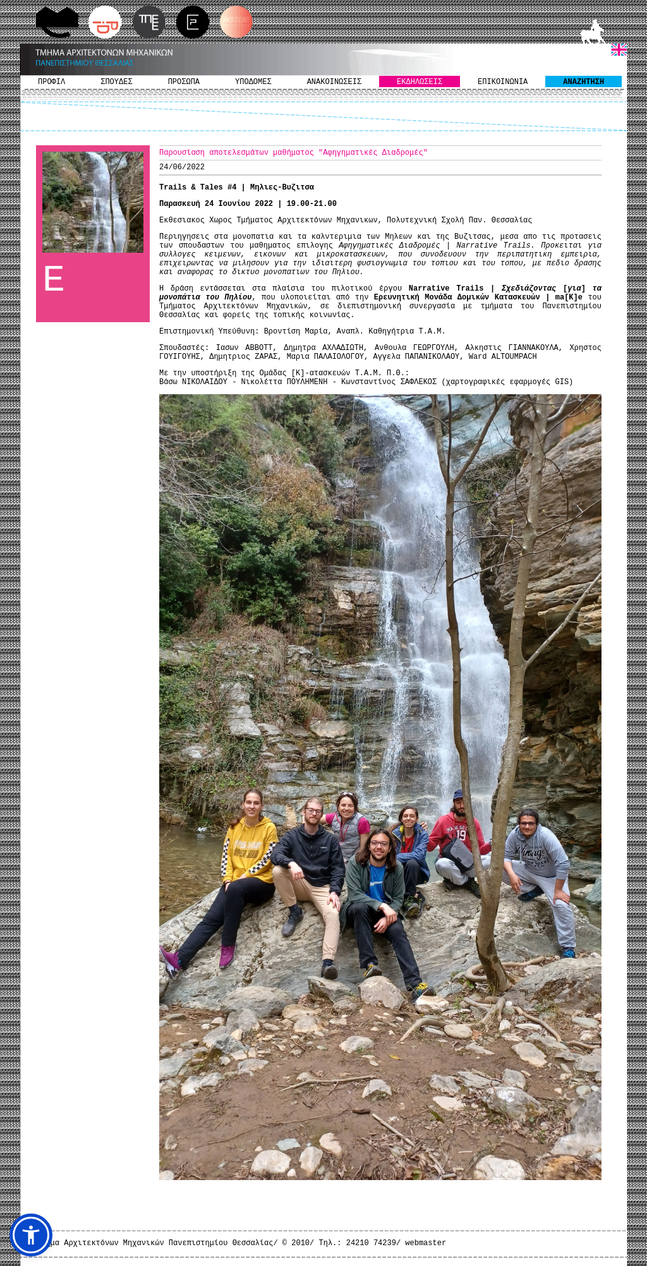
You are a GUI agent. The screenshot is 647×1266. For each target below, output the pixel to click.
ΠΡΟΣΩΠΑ (184, 82)
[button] (31, 1235)
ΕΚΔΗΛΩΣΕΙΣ (419, 82)
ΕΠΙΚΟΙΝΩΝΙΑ (503, 82)
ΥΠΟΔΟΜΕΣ (253, 82)
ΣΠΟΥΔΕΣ (116, 82)
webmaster (425, 1243)
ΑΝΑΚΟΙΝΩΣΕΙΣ (334, 82)
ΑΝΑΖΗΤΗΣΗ (583, 82)
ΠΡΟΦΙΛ (51, 82)
